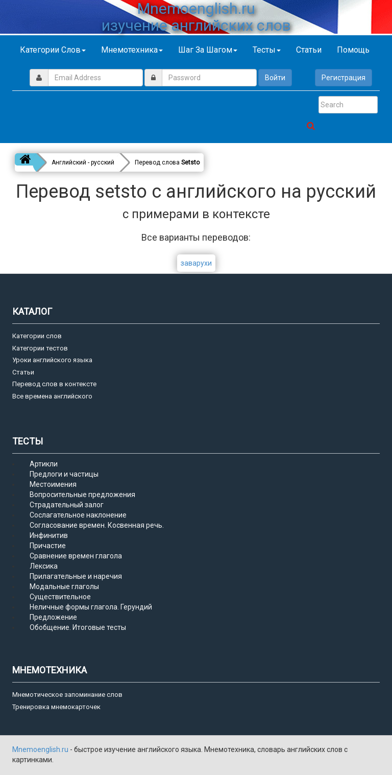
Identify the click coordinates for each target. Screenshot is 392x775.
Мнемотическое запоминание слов (67, 694)
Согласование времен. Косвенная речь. (97, 525)
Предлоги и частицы (64, 474)
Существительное (60, 597)
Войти (275, 78)
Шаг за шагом (207, 50)
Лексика (44, 566)
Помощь (353, 50)
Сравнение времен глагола (76, 556)
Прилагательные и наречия (76, 576)
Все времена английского (52, 396)
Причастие (48, 546)
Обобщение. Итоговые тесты (78, 627)
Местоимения (53, 484)
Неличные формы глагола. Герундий (91, 607)
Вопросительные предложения (82, 494)
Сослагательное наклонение (78, 515)
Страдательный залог (67, 505)
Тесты (267, 50)
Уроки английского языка (52, 360)
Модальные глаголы (64, 586)
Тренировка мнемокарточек (56, 707)
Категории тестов (40, 348)
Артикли (44, 464)
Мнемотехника (132, 50)
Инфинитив (49, 535)
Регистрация (343, 78)
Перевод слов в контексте (54, 384)
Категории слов (53, 50)
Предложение (53, 617)
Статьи (309, 50)
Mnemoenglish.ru (41, 749)
